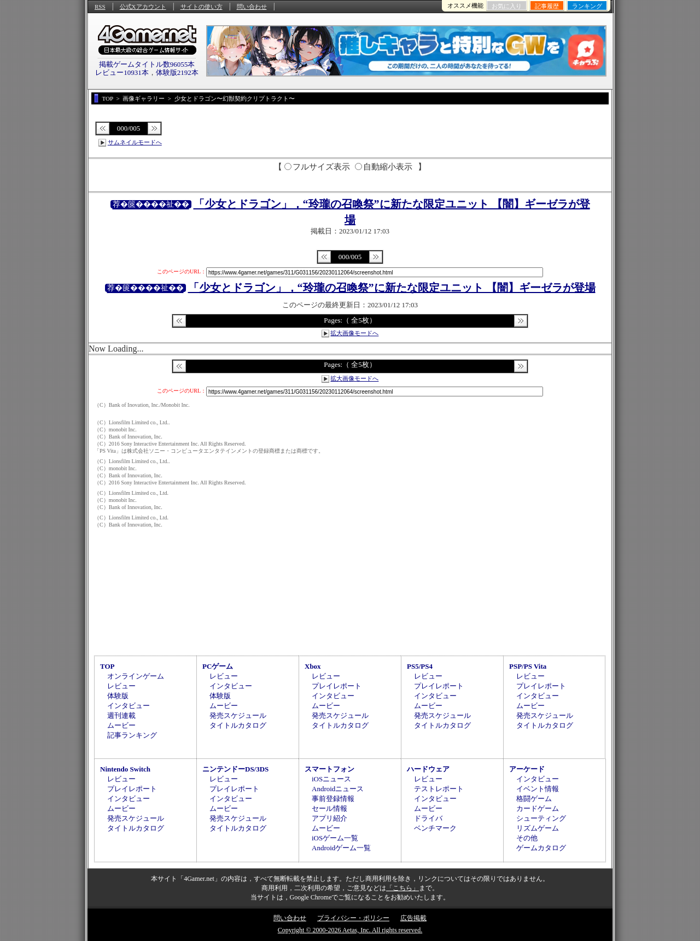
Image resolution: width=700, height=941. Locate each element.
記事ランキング (132, 735)
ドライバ (428, 818)
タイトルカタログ (237, 725)
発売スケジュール (237, 715)
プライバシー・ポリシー (353, 918)
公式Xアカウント (143, 6)
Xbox (313, 666)
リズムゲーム (537, 828)
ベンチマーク (435, 828)
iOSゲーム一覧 (335, 838)
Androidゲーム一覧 (341, 848)
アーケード (527, 769)
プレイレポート (336, 686)
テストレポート (439, 789)
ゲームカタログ (541, 848)
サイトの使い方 (201, 6)
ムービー (121, 725)
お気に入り (507, 6)
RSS (100, 6)
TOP (107, 666)
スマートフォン (329, 769)
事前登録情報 (333, 798)
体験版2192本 (177, 72)
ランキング (587, 6)
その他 (527, 838)
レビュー (121, 686)
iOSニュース (331, 779)
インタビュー (128, 706)
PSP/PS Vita (527, 666)
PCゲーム (217, 666)
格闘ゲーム (534, 798)
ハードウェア (428, 769)
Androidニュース (338, 789)
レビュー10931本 (122, 72)
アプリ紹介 (329, 818)
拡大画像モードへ (354, 333)
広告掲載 (413, 918)
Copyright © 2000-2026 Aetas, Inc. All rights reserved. (350, 930)
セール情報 (329, 808)
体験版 (118, 696)
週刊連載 (121, 715)
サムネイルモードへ (135, 142)
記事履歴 (547, 6)
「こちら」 (402, 888)
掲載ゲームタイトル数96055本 (147, 64)
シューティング (541, 818)
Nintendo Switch (125, 769)
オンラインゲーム (135, 676)
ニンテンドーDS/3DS (235, 769)
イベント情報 (537, 789)
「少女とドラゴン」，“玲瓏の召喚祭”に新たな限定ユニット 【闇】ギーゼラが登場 (392, 288)
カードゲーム (537, 808)
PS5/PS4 (420, 666)
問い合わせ (252, 6)
